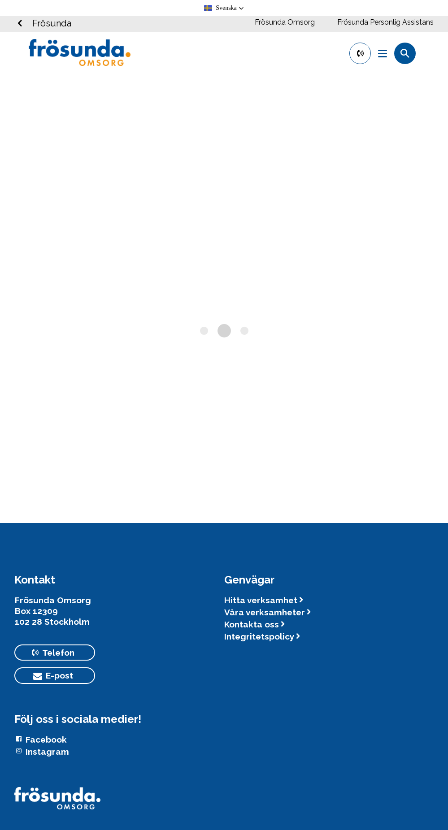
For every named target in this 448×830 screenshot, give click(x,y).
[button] (224, 8)
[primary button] (360, 53)
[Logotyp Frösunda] (57, 802)
